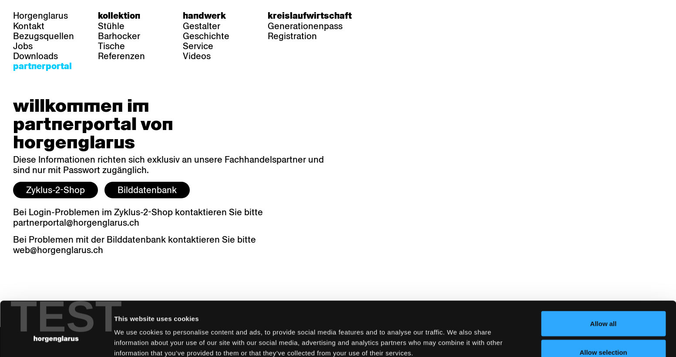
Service (198, 46)
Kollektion (119, 15)
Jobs (23, 46)
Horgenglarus (40, 16)
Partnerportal (42, 66)
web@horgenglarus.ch (58, 250)
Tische (111, 46)
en (419, 16)
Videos (197, 56)
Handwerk (204, 15)
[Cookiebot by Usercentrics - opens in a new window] (56, 340)
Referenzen (121, 56)
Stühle (111, 26)
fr (402, 16)
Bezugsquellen (43, 36)
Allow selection (603, 305)
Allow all (603, 276)
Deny (603, 333)
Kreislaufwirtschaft (310, 15)
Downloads (35, 56)
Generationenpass (305, 26)
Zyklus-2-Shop (55, 190)
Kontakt (28, 26)
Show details (455, 334)
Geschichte (206, 36)
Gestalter (201, 26)
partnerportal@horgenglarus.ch (76, 223)
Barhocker (119, 36)
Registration (292, 36)
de (385, 15)
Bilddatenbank (147, 190)
